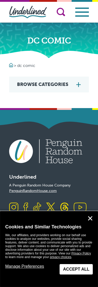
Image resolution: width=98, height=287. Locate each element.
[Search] (61, 12)
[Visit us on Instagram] (13, 208)
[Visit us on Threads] (64, 208)
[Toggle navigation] (82, 12)
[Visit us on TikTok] (37, 208)
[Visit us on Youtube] (80, 208)
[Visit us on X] (50, 208)
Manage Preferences (24, 266)
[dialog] (49, 249)
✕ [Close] (90, 218)
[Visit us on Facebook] (26, 208)
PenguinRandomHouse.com (33, 191)
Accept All (76, 269)
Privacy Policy (81, 253)
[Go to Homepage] (11, 65)
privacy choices (60, 257)
